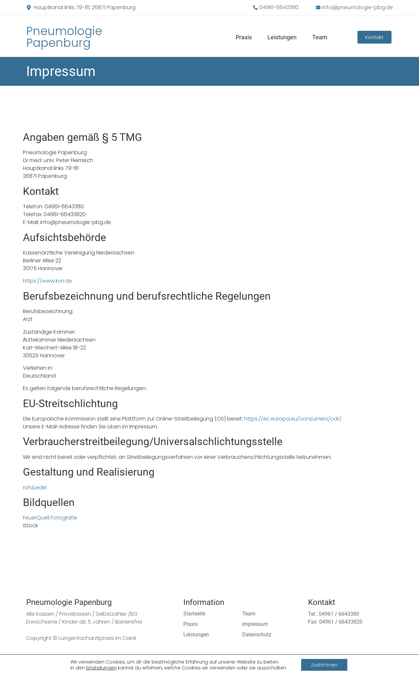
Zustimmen (324, 665)
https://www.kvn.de (47, 281)
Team (319, 37)
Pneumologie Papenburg (64, 37)
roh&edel (34, 487)
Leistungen (282, 37)
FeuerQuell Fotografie (50, 517)
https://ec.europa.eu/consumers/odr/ (292, 418)
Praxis (244, 37)
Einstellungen (101, 668)
